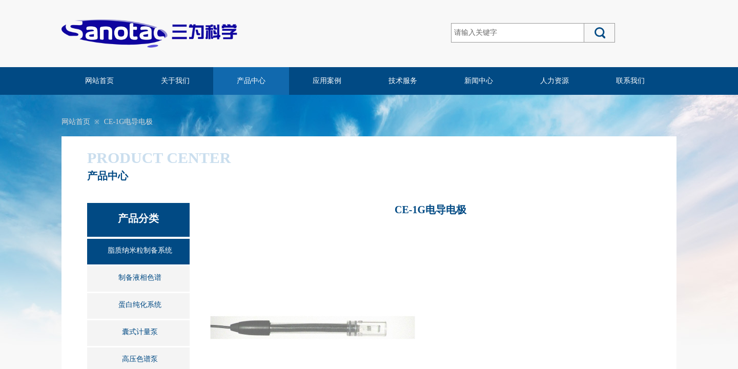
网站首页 (99, 81)
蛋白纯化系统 (139, 305)
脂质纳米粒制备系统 (140, 250)
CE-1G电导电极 (128, 122)
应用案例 (327, 81)
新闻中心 (478, 81)
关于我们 (175, 81)
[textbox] (517, 33)
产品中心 (251, 81)
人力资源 (554, 81)
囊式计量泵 (140, 332)
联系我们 (630, 81)
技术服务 (402, 81)
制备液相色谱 (139, 277)
